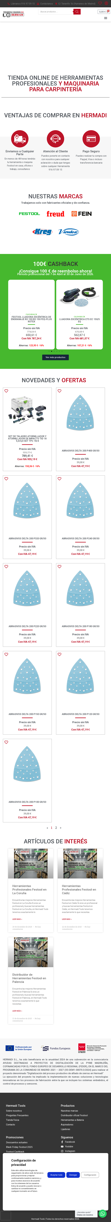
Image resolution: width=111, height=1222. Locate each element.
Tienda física (12, 1120)
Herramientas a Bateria (72, 1120)
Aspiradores (67, 1124)
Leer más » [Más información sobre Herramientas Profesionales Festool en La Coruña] (17, 919)
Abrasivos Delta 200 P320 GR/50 (27, 538)
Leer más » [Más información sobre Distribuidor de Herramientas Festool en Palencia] (17, 1011)
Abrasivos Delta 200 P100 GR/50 (27, 802)
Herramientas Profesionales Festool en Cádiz (79, 889)
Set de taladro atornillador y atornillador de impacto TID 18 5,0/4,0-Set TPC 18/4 (27, 438)
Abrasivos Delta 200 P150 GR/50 (27, 714)
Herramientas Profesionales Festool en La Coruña (29, 889)
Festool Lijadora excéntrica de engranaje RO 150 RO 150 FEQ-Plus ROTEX (77, 319)
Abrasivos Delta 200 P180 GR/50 (80, 626)
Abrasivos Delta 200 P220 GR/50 (27, 626)
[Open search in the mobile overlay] (59, 12)
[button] (105, 18)
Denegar (73, 1175)
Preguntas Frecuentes (17, 1115)
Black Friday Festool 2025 (19, 1147)
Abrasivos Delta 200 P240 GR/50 (80, 538)
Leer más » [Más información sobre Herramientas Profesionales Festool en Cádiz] (67, 919)
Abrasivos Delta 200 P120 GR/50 (80, 714)
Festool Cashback (15, 1151)
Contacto (10, 1124)
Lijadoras (65, 1129)
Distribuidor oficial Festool (74, 1115)
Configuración (90, 1175)
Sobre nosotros (14, 1110)
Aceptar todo (56, 1175)
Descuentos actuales (16, 1142)
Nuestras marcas (69, 1110)
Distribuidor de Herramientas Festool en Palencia (29, 978)
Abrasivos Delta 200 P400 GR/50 (80, 450)
